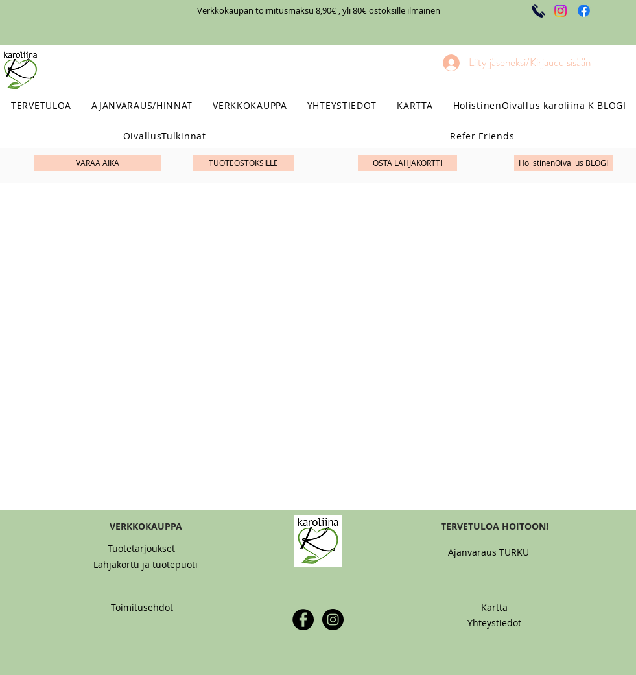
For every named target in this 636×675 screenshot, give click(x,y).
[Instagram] (560, 11)
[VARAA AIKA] (97, 163)
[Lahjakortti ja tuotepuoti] (145, 564)
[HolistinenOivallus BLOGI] (563, 163)
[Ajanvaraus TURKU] (489, 552)
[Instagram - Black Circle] (333, 619)
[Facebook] (584, 11)
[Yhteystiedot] (494, 622)
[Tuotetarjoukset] (141, 548)
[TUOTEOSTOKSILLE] (243, 163)
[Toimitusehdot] (142, 607)
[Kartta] (494, 607)
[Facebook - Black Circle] (303, 619)
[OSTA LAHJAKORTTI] (407, 163)
